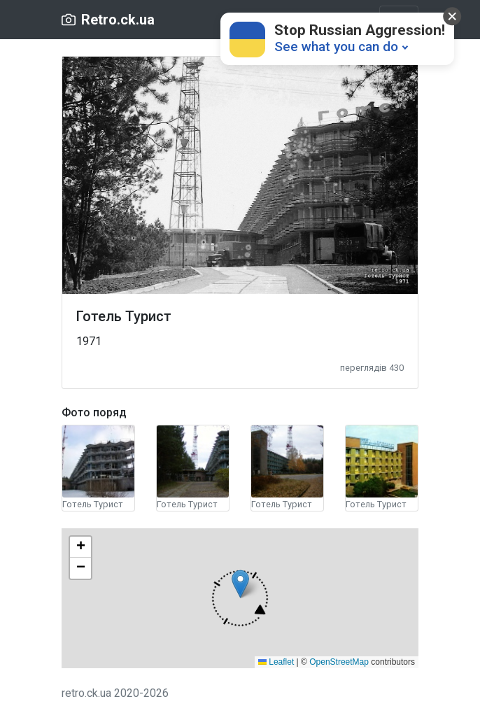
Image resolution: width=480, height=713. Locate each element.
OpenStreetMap (339, 662)
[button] (240, 598)
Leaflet (276, 662)
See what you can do (336, 46)
